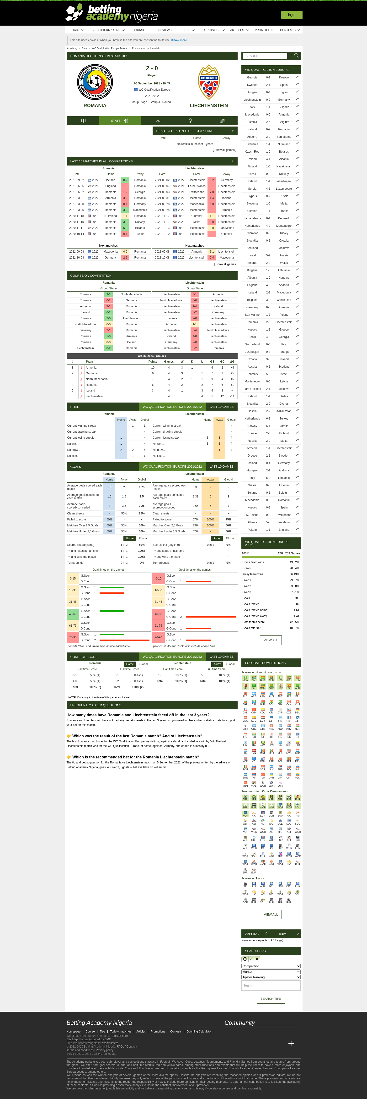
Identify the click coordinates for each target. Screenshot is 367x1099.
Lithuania (252, 144)
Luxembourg (284, 188)
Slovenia (252, 203)
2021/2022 (152, 96)
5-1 (212, 186)
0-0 (125, 251)
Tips (189, 30)
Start (78, 30)
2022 (95, 180)
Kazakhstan (284, 166)
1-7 (268, 314)
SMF (108, 1039)
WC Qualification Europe (152, 89)
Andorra (252, 136)
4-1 (268, 159)
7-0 (212, 192)
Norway (140, 222)
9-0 (195, 342)
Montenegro (284, 225)
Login (291, 15)
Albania (284, 159)
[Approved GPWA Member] (98, 1095)
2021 (95, 186)
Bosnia (252, 411)
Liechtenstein (209, 105)
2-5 (268, 122)
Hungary (252, 92)
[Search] (295, 56)
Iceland (110, 180)
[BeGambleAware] (79, 1095)
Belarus (140, 228)
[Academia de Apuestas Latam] (273, 1044)
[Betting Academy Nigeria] (229, 1044)
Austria (140, 234)
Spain (284, 85)
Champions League (287, 1068)
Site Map (72, 1039)
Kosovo (284, 77)
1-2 (125, 192)
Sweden (252, 85)
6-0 (268, 307)
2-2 (268, 292)
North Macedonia (132, 294)
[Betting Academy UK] (282, 1044)
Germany (140, 204)
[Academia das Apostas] (238, 1044)
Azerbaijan (284, 181)
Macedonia (140, 210)
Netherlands (252, 225)
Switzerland (196, 192)
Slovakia (252, 240)
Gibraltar (196, 216)
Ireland (252, 181)
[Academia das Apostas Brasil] (246, 1044)
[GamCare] (107, 1095)
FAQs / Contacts (127, 1046)
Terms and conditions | (81, 1050)
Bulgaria (284, 107)
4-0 (195, 336)
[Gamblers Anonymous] (119, 1095)
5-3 (125, 228)
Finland (252, 166)
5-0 (212, 204)
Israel (252, 255)
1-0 (125, 186)
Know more (179, 40)
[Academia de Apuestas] (264, 1044)
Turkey (284, 233)
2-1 (125, 257)
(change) (278, 940)
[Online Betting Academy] (255, 1044)
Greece (283, 329)
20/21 (95, 216)
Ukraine (252, 211)
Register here (119, 1036)
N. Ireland (110, 216)
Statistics (214, 30)
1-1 (125, 216)
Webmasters (110, 1043)
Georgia (140, 192)
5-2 (268, 255)
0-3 (268, 233)
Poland (252, 159)
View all (271, 640)
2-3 (268, 263)
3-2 (125, 198)
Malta (196, 222)
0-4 (212, 257)
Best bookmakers (108, 30)
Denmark (284, 218)
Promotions (264, 30)
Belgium (284, 122)
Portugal (284, 351)
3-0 (125, 222)
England (110, 186)
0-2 (125, 180)
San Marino (226, 228)
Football (165, 1061)
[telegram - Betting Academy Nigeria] (229, 1034)
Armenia (110, 198)
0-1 (125, 204)
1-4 (212, 198)
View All (271, 914)
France (283, 211)
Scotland (252, 248)
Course (139, 30)
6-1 (268, 418)
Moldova (283, 248)
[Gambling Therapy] (113, 1095)
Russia (284, 196)
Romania (95, 105)
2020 (95, 228)
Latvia (252, 174)
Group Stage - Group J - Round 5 (152, 102)
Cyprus (252, 196)
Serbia (252, 188)
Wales (284, 263)
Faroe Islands (197, 186)
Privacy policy (104, 1050)
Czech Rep (252, 151)
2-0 (108, 318)
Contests (290, 30)
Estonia (252, 122)
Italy (252, 107)
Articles (240, 30)
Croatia (284, 240)
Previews (163, 30)
